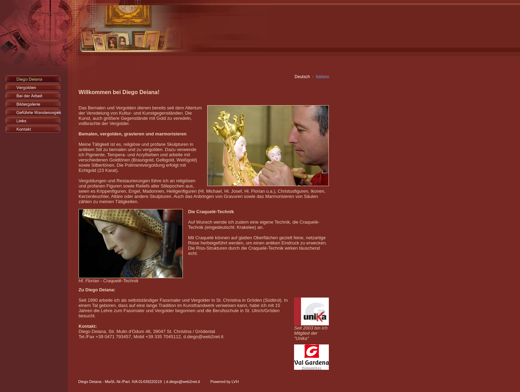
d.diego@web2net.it (183, 376)
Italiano (322, 76)
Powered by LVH (224, 376)
